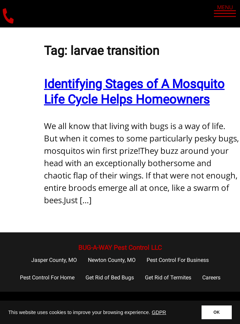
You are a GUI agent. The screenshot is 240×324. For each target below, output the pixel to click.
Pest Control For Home (47, 277)
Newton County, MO (112, 260)
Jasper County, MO (54, 260)
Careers (211, 277)
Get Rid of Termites (168, 277)
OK (217, 312)
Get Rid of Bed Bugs (109, 277)
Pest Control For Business (178, 260)
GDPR (159, 312)
